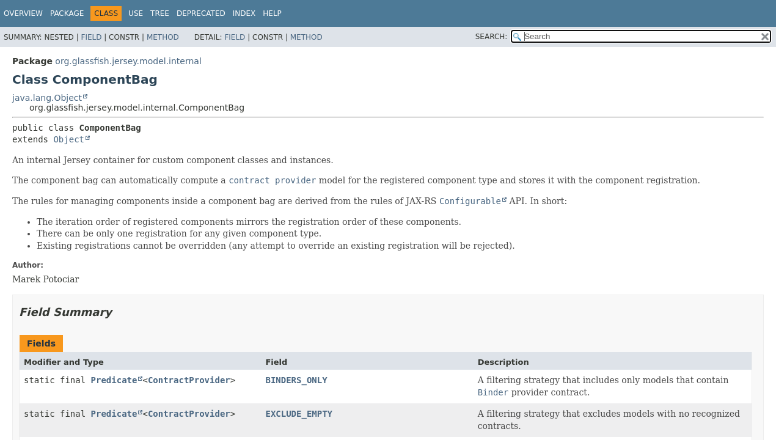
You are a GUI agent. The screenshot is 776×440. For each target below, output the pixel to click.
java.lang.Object (47, 98)
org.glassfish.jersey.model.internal (128, 61)
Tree (159, 13)
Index (244, 13)
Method (163, 37)
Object (68, 139)
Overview (23, 13)
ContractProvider (189, 380)
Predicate (114, 380)
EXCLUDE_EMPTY (298, 414)
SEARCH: (491, 36)
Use (135, 13)
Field (91, 37)
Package (67, 13)
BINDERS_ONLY (296, 380)
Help (272, 13)
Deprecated (201, 13)
